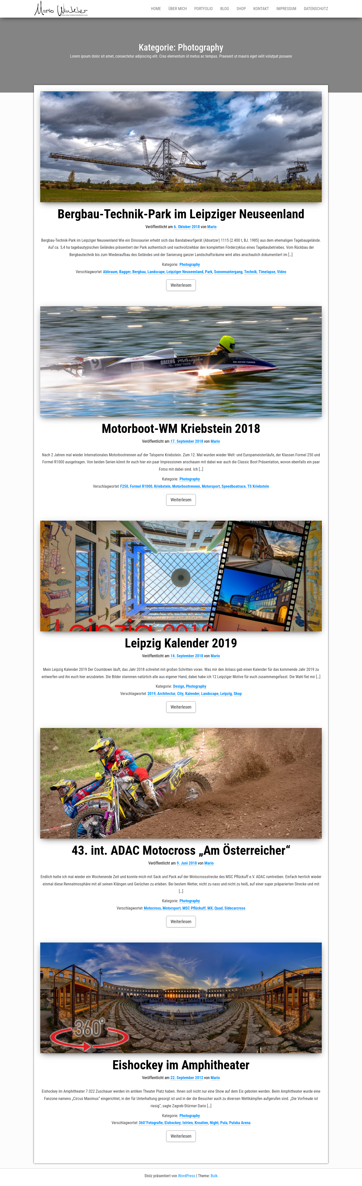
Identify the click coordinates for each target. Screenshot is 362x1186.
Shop (241, 8)
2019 (152, 693)
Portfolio (203, 8)
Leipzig (226, 693)
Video (281, 271)
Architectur (166, 693)
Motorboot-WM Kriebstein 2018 (181, 428)
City (180, 693)
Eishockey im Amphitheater (180, 1065)
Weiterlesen (180, 285)
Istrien (188, 1122)
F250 (124, 486)
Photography (189, 264)
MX (210, 908)
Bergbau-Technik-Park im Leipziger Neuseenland (181, 214)
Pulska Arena (239, 1122)
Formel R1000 (141, 486)
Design (178, 686)
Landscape (156, 271)
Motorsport (211, 486)
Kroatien (201, 1122)
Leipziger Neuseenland (184, 271)
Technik (250, 271)
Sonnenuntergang (228, 271)
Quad (218, 908)
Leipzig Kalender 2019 (181, 643)
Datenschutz (316, 8)
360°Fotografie (151, 1122)
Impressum (286, 8)
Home (156, 8)
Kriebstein (162, 486)
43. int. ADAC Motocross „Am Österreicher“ (181, 850)
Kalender (192, 693)
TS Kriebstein (258, 486)
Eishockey (172, 1122)
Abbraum (110, 271)
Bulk (214, 1175)
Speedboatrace (233, 486)
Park (208, 271)
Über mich (177, 8)
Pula (224, 1122)
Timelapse (266, 271)
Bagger (125, 271)
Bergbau (139, 271)
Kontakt (261, 8)
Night (214, 1122)
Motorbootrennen (186, 486)
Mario (212, 226)
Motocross (152, 908)
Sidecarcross (234, 908)
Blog (224, 8)
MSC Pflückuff (194, 908)
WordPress (186, 1175)
